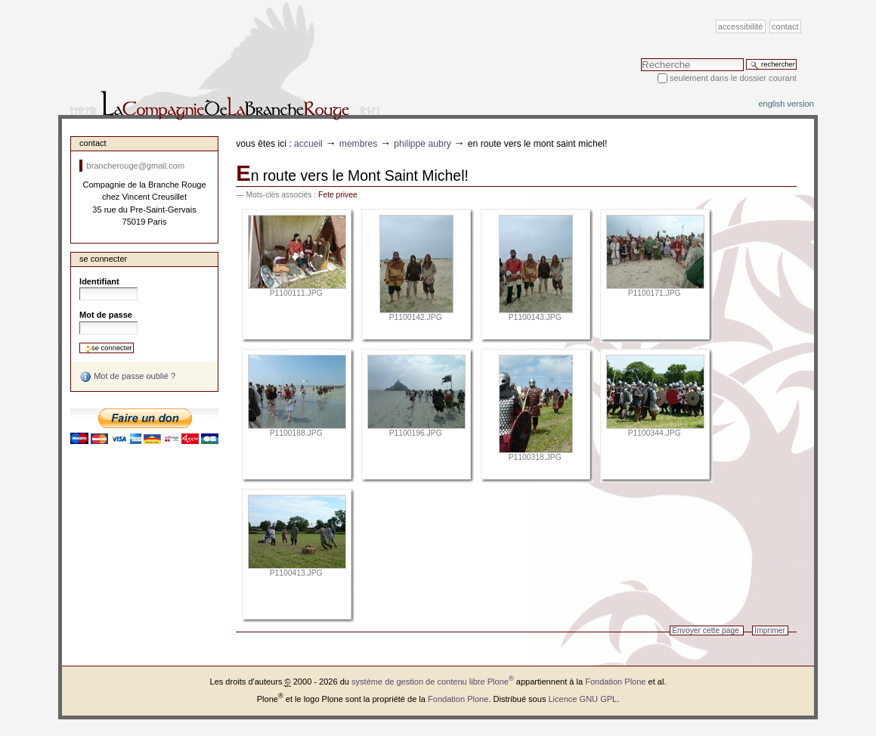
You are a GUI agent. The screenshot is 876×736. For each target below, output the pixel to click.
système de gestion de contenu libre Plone (432, 681)
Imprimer (769, 630)
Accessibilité (740, 26)
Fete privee (338, 195)
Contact (785, 26)
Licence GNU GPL (582, 698)
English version (786, 103)
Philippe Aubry (422, 143)
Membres (358, 143)
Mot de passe (105, 314)
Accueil (308, 143)
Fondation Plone (615, 681)
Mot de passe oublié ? (127, 377)
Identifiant (99, 281)
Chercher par (640, 57)
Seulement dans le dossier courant (733, 77)
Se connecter (103, 258)
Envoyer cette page (705, 630)
